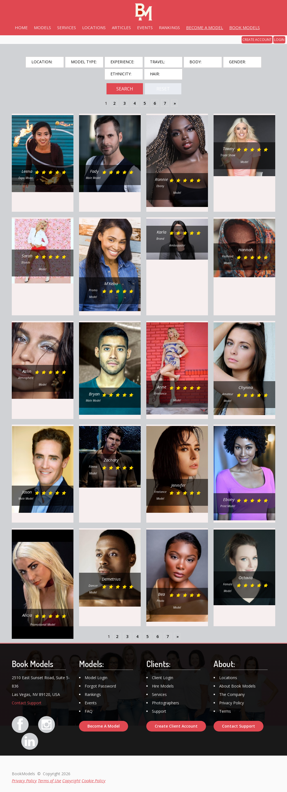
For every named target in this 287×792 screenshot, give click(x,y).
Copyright (71, 780)
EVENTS (145, 27)
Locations (228, 677)
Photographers (165, 702)
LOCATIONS (94, 27)
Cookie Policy (93, 780)
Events (91, 702)
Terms (225, 711)
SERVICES (66, 27)
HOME (21, 27)
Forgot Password (100, 686)
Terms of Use (49, 780)
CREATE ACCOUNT (257, 39)
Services (159, 694)
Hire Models (163, 686)
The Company (232, 694)
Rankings (93, 694)
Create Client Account (176, 726)
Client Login (162, 677)
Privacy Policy (231, 702)
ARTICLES (121, 27)
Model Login (96, 677)
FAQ (88, 711)
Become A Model (103, 726)
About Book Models (237, 686)
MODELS (42, 27)
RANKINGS (169, 27)
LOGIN (279, 39)
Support (159, 711)
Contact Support (26, 702)
